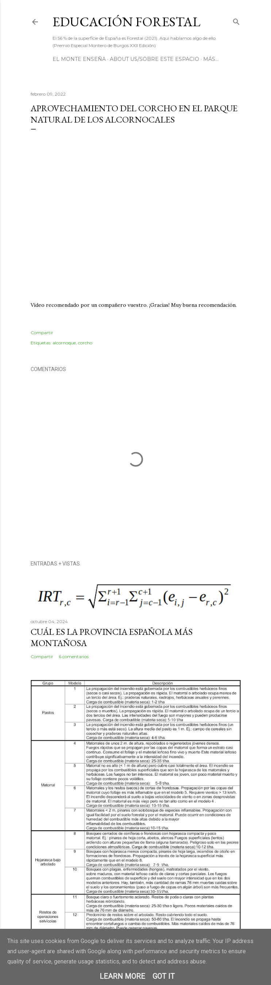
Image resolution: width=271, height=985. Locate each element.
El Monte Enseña (79, 59)
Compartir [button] (42, 332)
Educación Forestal (126, 21)
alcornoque (64, 342)
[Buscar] (236, 20)
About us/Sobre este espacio (154, 59)
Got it (163, 976)
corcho (85, 342)
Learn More (122, 976)
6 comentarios (74, 656)
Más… (210, 59)
